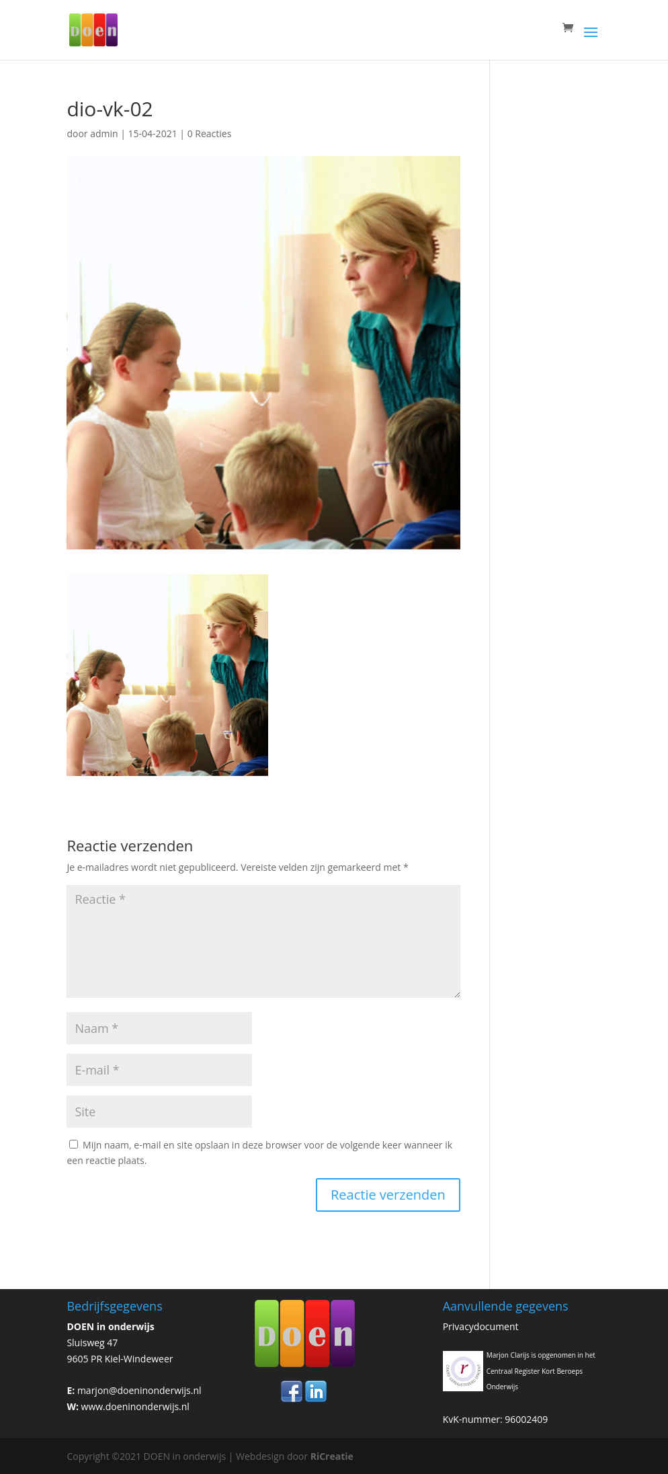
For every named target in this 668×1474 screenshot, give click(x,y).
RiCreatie (331, 1456)
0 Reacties (209, 133)
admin (104, 133)
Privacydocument (481, 1326)
